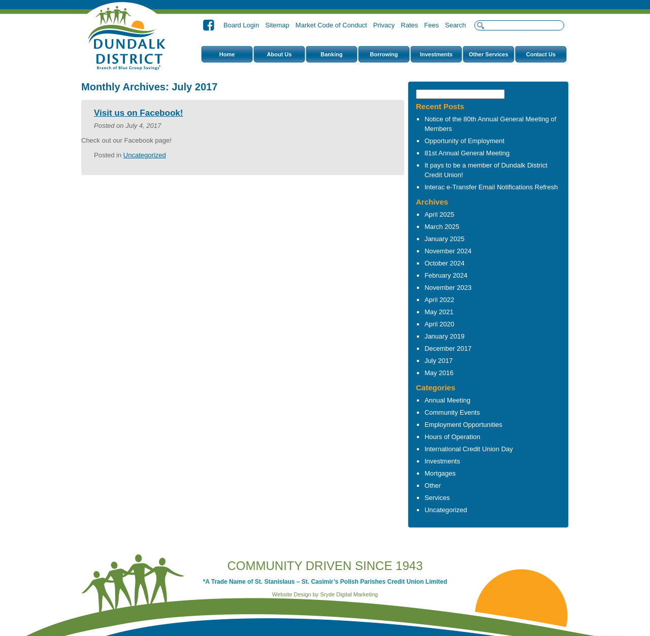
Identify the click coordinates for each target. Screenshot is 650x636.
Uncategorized (446, 510)
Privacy (384, 25)
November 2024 (448, 251)
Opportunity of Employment (465, 141)
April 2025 (439, 214)
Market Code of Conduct (331, 25)
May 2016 (439, 373)
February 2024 (446, 275)
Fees (431, 25)
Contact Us (541, 54)
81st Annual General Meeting (467, 153)
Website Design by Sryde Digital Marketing (325, 594)
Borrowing (384, 54)
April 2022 (439, 300)
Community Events (452, 412)
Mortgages (440, 473)
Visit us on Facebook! (138, 113)
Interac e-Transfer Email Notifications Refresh (491, 187)
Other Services (488, 54)
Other (433, 485)
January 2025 (445, 239)
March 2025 (442, 226)
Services (437, 497)
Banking (331, 54)
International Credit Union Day (469, 449)
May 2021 (439, 312)
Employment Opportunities (463, 424)
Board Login (241, 25)
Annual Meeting (447, 400)
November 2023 (448, 287)
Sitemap (277, 25)
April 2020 (439, 324)
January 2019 (445, 336)
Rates (409, 25)
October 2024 (445, 263)
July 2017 (439, 360)
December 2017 (448, 348)
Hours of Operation (452, 437)
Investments (436, 54)
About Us (279, 54)
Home (227, 54)
